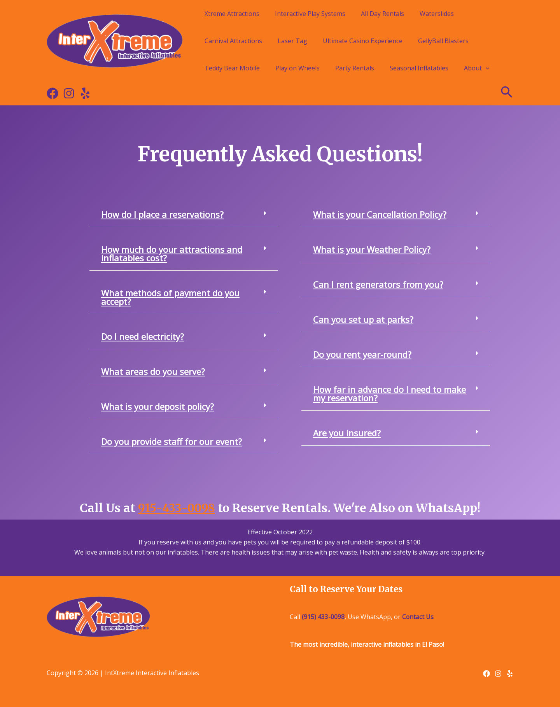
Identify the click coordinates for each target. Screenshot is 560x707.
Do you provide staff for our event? (171, 441)
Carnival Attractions (233, 41)
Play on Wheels (297, 68)
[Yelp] (85, 93)
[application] (486, 68)
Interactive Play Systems (310, 13)
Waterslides (437, 13)
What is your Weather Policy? (371, 249)
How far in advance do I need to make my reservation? (389, 393)
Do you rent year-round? (362, 354)
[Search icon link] (507, 93)
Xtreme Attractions (232, 13)
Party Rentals (354, 68)
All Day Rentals (382, 13)
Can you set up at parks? (363, 319)
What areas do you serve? (153, 371)
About (477, 68)
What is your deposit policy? (157, 406)
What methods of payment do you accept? (170, 297)
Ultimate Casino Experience (362, 41)
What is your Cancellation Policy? (379, 214)
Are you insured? (347, 433)
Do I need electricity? (142, 336)
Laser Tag (292, 41)
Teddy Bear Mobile (232, 68)
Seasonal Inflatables (419, 68)
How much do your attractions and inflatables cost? (171, 253)
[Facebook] (52, 93)
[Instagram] (69, 93)
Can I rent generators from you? (378, 284)
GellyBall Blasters (443, 41)
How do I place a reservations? (162, 214)
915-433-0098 (176, 507)
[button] (183, 214)
